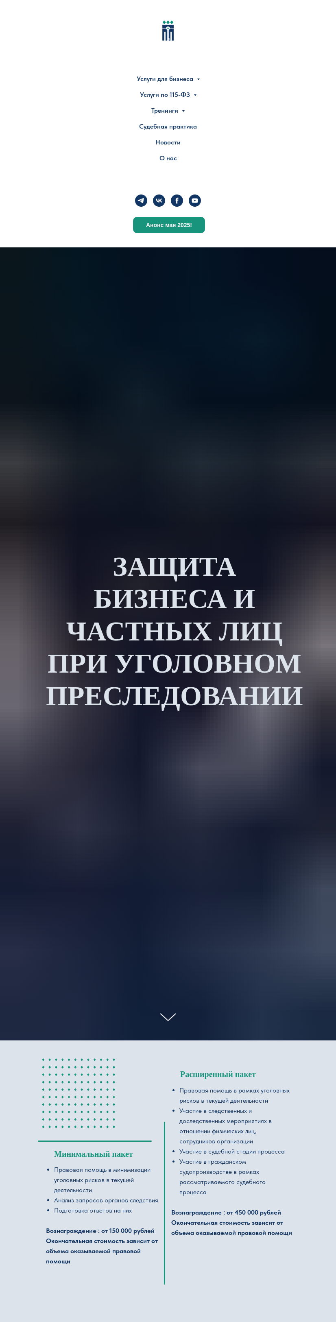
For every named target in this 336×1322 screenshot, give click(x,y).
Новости (168, 142)
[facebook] (177, 200)
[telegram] (141, 200)
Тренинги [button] (165, 110)
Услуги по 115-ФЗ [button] (166, 94)
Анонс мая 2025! (169, 225)
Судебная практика (168, 126)
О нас (168, 158)
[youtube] (195, 200)
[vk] (159, 200)
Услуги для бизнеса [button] (166, 79)
